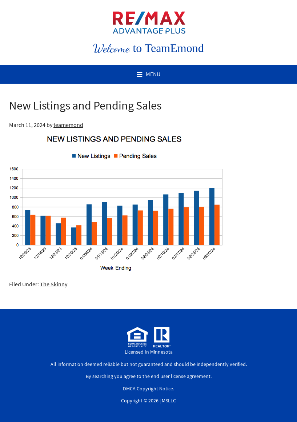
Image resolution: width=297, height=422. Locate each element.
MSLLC (169, 400)
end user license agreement (180, 376)
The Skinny (53, 284)
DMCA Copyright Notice (148, 388)
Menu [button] (153, 73)
